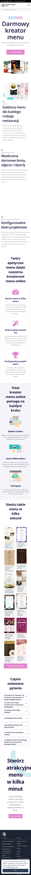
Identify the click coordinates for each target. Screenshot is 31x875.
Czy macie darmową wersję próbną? (13, 733)
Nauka (19, 851)
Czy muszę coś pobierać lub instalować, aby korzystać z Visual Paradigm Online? (14, 696)
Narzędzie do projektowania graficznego (6, 851)
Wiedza (19, 856)
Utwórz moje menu (15, 52)
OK (15, 870)
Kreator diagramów (8, 846)
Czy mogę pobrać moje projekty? (12, 710)
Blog (18, 853)
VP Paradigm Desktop (20, 1)
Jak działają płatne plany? (13, 718)
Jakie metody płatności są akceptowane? (13, 725)
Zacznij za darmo (15, 816)
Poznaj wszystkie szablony (15, 666)
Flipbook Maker (6, 844)
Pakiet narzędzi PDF (8, 841)
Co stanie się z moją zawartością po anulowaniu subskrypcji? (13, 703)
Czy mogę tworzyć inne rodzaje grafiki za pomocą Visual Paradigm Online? (15, 740)
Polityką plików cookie (12, 867)
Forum (19, 848)
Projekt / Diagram (22, 846)
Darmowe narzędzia (23, 858)
